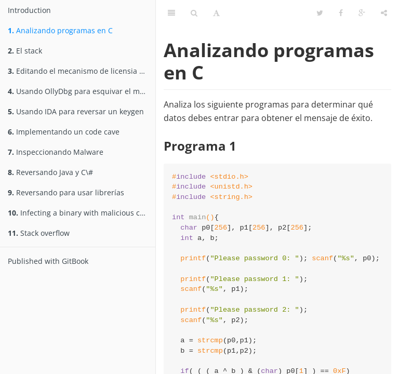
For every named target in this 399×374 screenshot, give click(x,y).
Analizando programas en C (60, 30)
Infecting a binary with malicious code (80, 213)
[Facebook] (341, 13)
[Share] (384, 13)
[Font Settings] (216, 13)
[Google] (362, 13)
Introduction (29, 10)
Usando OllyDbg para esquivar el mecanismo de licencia (81, 91)
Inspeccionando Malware (55, 152)
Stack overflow (39, 233)
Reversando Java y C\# (50, 172)
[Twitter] (320, 13)
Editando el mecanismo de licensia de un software (81, 71)
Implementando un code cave (63, 132)
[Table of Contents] (171, 13)
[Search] (194, 13)
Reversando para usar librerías (66, 192)
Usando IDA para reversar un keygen (76, 111)
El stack (25, 51)
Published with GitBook (48, 261)
